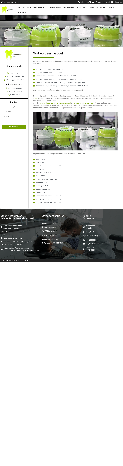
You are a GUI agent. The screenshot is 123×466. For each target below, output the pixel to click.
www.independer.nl (63, 103)
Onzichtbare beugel (53, 7)
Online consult (82, 7)
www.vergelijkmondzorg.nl (83, 103)
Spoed (102, 7)
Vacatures (22, 12)
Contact (110, 7)
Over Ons (26, 7)
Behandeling (38, 7)
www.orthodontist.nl (47, 103)
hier (35, 98)
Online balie (94, 7)
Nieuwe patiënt (68, 7)
